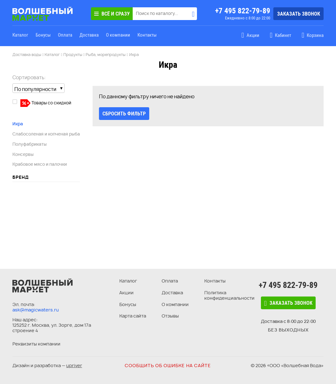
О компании (118, 35)
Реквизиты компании (36, 344)
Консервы (23, 154)
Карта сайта (132, 316)
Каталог (20, 35)
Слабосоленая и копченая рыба (46, 134)
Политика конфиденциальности (229, 295)
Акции (126, 293)
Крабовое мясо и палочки (39, 164)
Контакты (147, 35)
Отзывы (170, 316)
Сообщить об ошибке (168, 365)
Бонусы (43, 35)
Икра (17, 124)
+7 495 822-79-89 (242, 10)
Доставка (89, 35)
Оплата (65, 35)
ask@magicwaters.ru (35, 310)
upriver (74, 365)
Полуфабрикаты (29, 144)
